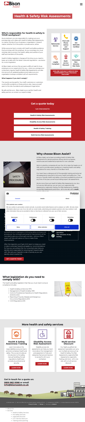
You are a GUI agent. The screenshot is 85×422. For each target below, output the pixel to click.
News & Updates (12, 415)
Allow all (66, 227)
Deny (18, 227)
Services (10, 393)
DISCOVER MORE (44, 178)
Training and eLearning (20, 403)
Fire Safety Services (19, 397)
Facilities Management (20, 411)
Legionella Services (19, 399)
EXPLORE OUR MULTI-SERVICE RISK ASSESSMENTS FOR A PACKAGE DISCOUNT (65, 72)
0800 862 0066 (12, 365)
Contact (10, 419)
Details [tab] (42, 198)
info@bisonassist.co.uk (16, 367)
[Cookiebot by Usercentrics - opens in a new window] (71, 193)
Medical (15, 409)
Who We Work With (14, 413)
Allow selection (42, 227)
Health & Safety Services (21, 395)
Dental (15, 407)
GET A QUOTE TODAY (14, 241)
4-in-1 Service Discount (20, 401)
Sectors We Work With (14, 405)
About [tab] (67, 198)
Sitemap (41, 386)
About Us (10, 391)
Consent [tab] (17, 198)
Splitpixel (54, 386)
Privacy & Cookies (33, 386)
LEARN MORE (16, 350)
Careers (9, 417)
